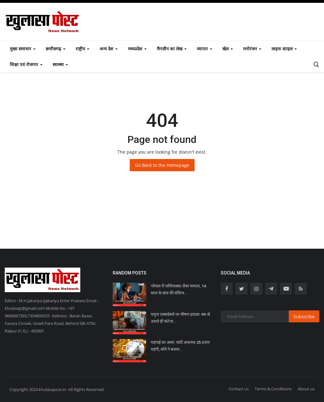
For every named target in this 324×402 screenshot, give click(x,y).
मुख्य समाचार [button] (23, 49)
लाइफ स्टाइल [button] (284, 49)
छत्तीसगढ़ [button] (55, 49)
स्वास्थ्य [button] (60, 64)
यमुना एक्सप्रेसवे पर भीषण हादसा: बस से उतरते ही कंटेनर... (180, 318)
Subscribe (304, 317)
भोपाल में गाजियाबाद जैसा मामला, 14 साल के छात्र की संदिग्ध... (178, 289)
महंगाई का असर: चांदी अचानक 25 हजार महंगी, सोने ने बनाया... (180, 346)
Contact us (239, 389)
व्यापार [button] (204, 49)
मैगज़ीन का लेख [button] (172, 49)
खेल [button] (227, 49)
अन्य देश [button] (108, 49)
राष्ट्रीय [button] (82, 49)
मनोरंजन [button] (252, 49)
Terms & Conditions (273, 389)
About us (306, 389)
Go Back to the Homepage (162, 165)
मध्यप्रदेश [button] (137, 49)
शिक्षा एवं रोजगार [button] (26, 64)
